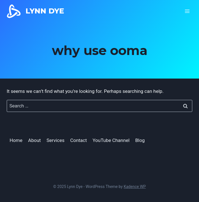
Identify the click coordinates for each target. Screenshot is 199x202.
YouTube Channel (110, 140)
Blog (140, 140)
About (34, 140)
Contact (78, 140)
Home (16, 140)
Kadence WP (135, 186)
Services (55, 140)
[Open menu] (187, 11)
